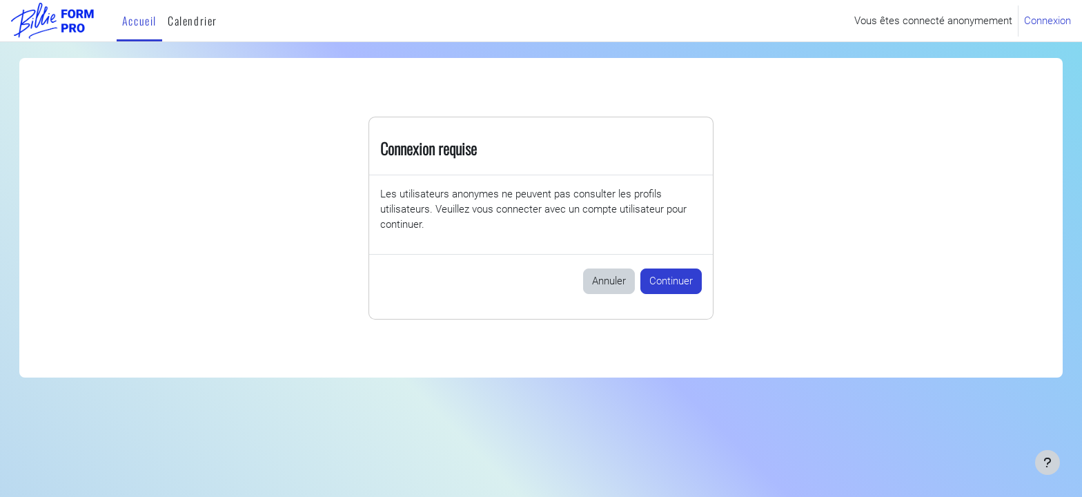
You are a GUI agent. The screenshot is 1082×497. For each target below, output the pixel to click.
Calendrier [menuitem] (192, 20)
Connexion (1047, 20)
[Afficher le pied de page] (1047, 462)
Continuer (671, 282)
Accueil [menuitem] (139, 20)
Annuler (609, 282)
